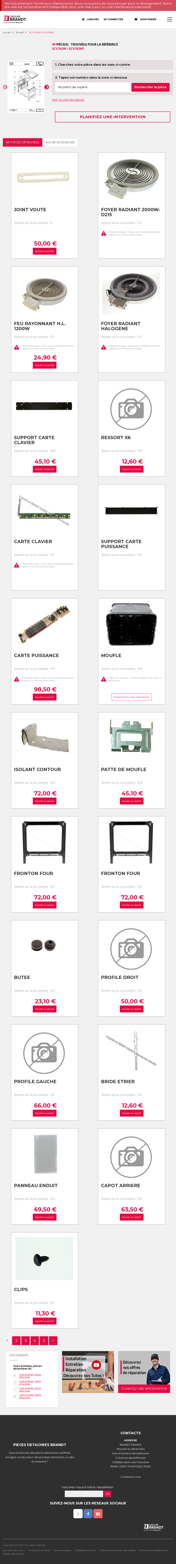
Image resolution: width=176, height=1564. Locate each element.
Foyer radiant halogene (120, 326)
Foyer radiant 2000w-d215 (130, 212)
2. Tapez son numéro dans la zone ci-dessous (91, 77)
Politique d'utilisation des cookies (117, 1550)
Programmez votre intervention (131, 697)
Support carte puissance (121, 544)
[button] (5, 87)
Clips (21, 1289)
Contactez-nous (130, 1476)
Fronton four (33, 873)
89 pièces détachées (22, 142)
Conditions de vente (39, 1550)
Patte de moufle (123, 769)
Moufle (111, 655)
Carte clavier (33, 541)
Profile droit (120, 977)
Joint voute (30, 209)
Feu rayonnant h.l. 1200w (40, 326)
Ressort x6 (116, 437)
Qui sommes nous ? (14, 1550)
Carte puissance (36, 655)
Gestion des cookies (13, 1553)
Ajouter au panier (44, 251)
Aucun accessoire (60, 142)
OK (107, 1494)
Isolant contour (37, 769)
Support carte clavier (34, 440)
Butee (22, 977)
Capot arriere (120, 1185)
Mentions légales (62, 1550)
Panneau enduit (36, 1185)
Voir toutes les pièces (68, 100)
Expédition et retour (85, 1550)
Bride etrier (118, 1081)
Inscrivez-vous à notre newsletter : (88, 1487)
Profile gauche (35, 1081)
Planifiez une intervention (113, 117)
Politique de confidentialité (153, 1550)
